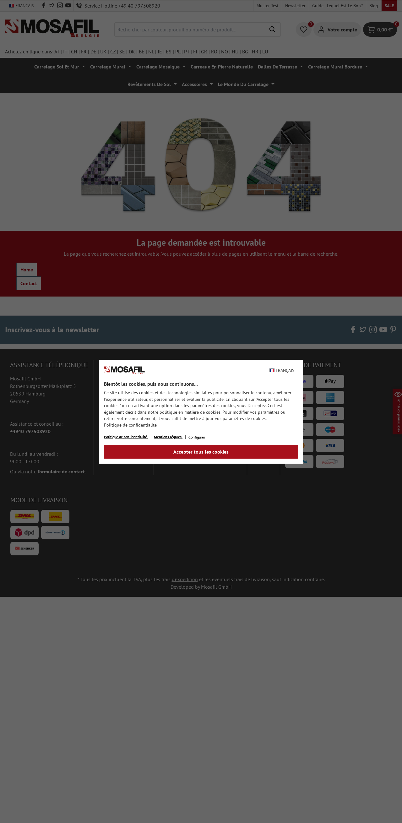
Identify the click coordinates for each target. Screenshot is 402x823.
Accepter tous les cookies (201, 452)
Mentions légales (168, 436)
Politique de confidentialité (130, 425)
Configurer (196, 437)
